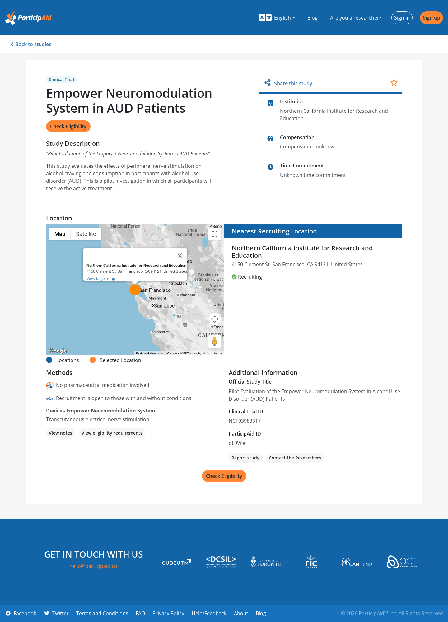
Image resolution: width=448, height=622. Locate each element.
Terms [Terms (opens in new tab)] (217, 353)
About (241, 613)
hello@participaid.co (93, 566)
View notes (60, 433)
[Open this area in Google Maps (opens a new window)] (58, 351)
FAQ (140, 613)
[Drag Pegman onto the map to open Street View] (214, 341)
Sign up (431, 17)
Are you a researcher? (355, 17)
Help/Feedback (209, 613)
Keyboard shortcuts (149, 353)
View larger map (100, 278)
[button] (277, 18)
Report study (245, 458)
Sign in (402, 17)
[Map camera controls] (214, 319)
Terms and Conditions (102, 613)
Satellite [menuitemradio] (86, 234)
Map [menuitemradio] (59, 234)
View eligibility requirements (112, 433)
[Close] (179, 255)
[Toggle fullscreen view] (214, 234)
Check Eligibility (68, 126)
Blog (312, 17)
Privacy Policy (168, 613)
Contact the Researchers (295, 458)
